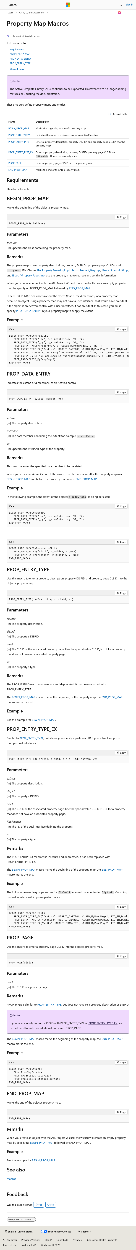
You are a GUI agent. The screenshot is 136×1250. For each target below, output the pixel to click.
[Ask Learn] (119, 13)
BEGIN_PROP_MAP (20, 54)
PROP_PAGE (15, 163)
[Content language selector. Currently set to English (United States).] (19, 1231)
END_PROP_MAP (17, 169)
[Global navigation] (3, 5)
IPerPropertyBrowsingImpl (53, 270)
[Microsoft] (68, 4)
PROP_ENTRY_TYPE (20, 63)
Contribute (62, 1240)
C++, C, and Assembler (32, 12)
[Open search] (120, 5)
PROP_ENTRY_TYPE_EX (20, 152)
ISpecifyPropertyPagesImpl (28, 275)
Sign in (129, 4)
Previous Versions (30, 1240)
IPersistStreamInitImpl (115, 270)
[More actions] (126, 13)
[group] (68, 349)
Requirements (17, 49)
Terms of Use (10, 1245)
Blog (47, 1240)
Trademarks (27, 1245)
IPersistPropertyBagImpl (85, 270)
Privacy (76, 1240)
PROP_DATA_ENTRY (20, 58)
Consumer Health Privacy (101, 1240)
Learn (10, 12)
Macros (11, 1178)
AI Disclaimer (10, 1240)
